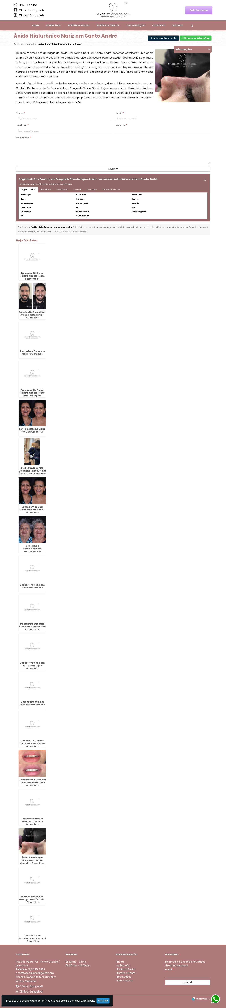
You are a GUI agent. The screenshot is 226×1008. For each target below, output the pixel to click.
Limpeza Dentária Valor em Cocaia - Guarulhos (32, 821)
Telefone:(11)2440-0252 (30, 969)
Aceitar (103, 1000)
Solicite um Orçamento (163, 38)
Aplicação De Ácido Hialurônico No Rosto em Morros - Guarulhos (32, 277)
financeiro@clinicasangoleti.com (36, 976)
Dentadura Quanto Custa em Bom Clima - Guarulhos (32, 743)
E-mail (169, 969)
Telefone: (22, 125)
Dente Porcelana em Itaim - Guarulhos (32, 586)
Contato (158, 25)
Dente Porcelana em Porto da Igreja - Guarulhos (32, 665)
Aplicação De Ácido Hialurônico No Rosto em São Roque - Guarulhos (32, 394)
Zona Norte (46, 189)
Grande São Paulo (111, 189)
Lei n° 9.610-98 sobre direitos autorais (71, 232)
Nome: (20, 113)
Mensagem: (23, 137)
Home (35, 25)
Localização (135, 25)
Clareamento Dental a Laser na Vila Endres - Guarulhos (32, 782)
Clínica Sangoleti (29, 10)
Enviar (113, 168)
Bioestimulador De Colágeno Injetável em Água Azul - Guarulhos (32, 470)
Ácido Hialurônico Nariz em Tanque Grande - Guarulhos (32, 860)
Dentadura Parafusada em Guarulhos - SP (32, 548)
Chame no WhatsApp (196, 38)
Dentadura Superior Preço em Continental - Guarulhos (32, 626)
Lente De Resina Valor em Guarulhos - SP (32, 430)
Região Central (28, 189)
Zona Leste (91, 189)
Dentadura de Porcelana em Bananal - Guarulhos (32, 938)
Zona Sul (77, 189)
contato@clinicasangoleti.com (35, 973)
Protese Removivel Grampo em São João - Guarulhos (32, 899)
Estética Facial (79, 25)
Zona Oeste (61, 189)
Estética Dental (108, 25)
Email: (119, 113)
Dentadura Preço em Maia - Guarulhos (32, 352)
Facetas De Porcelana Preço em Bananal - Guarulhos (32, 314)
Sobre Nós (53, 25)
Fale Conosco (199, 10)
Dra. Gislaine (25, 5)
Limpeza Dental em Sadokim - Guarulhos (32, 703)
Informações (125, 980)
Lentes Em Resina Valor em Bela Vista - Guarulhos (32, 509)
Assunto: (121, 125)
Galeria (177, 25)
